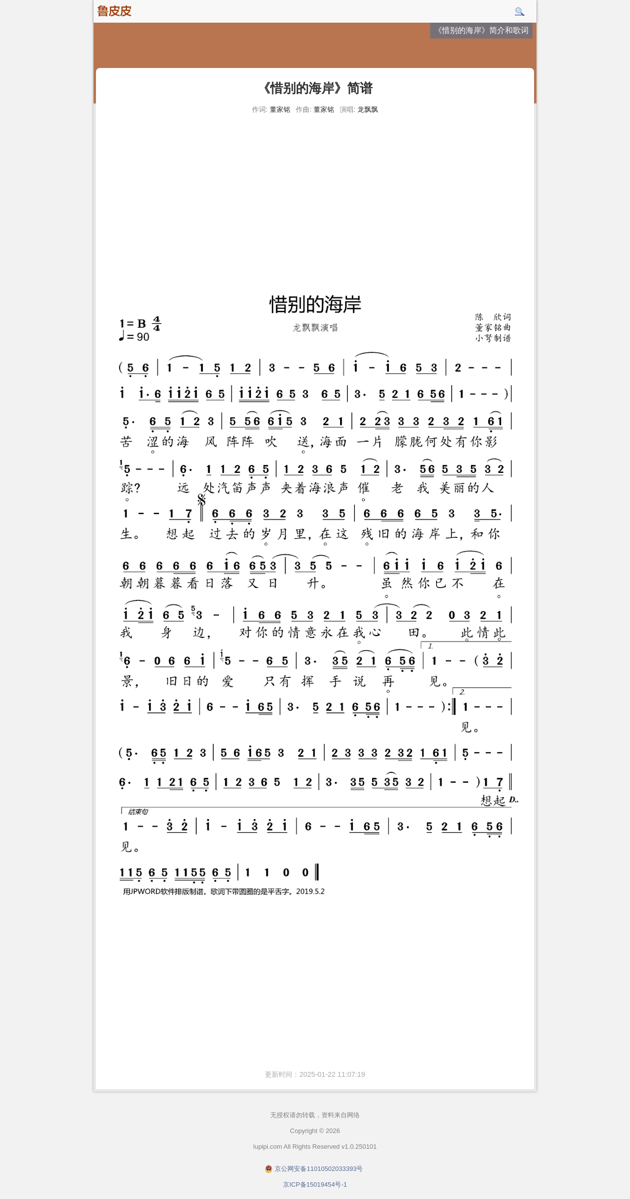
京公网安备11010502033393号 (319, 1168)
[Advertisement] (315, 192)
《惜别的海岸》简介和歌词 (481, 30)
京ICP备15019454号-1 (315, 1184)
